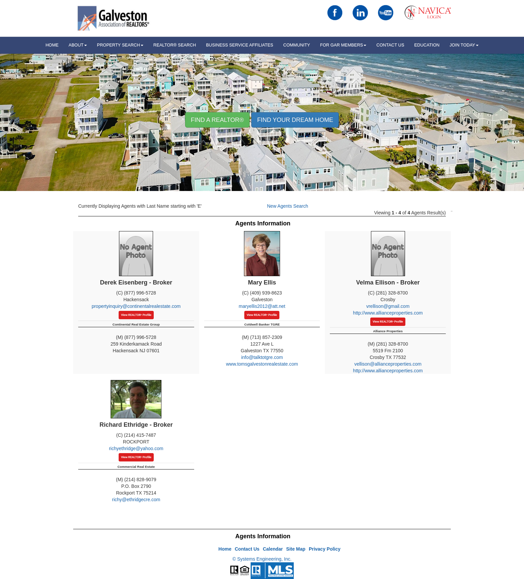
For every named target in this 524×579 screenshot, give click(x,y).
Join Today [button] (464, 44)
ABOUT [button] (78, 44)
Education (427, 44)
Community (296, 44)
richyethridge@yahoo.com (136, 448)
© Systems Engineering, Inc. (262, 559)
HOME (51, 44)
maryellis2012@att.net (262, 306)
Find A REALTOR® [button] (217, 120)
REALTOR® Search (174, 44)
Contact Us (390, 44)
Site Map (295, 549)
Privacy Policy (325, 549)
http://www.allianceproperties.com (388, 313)
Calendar (273, 549)
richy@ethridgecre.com (136, 499)
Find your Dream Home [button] (295, 120)
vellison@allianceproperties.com (387, 364)
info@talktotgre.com (262, 357)
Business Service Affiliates (239, 44)
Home (225, 549)
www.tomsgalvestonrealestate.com (262, 364)
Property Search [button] (120, 44)
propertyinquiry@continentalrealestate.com (136, 306)
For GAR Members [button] (343, 44)
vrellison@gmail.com (387, 306)
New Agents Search (287, 206)
